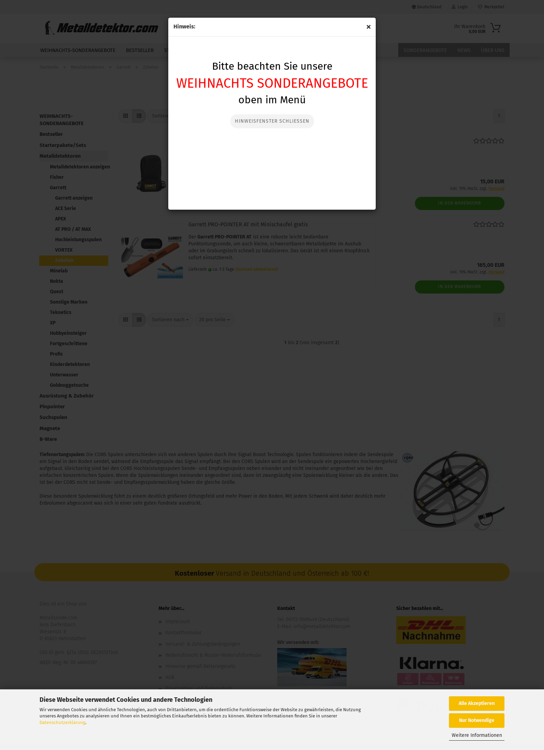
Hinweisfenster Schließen (272, 121)
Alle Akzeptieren (477, 703)
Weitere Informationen (477, 735)
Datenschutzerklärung (62, 722)
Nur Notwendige (476, 720)
